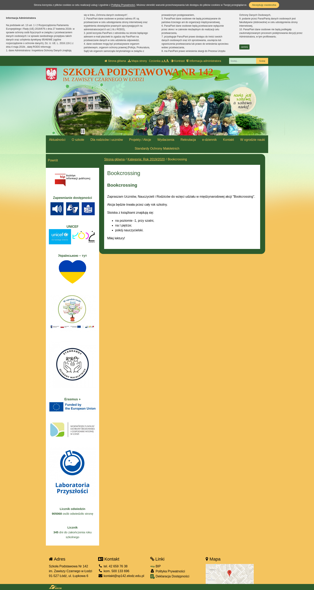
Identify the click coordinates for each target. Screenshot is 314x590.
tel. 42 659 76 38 (113, 566)
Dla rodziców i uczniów (107, 139)
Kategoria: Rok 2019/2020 (146, 159)
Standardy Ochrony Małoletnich (157, 148)
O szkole (78, 139)
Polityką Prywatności (123, 4)
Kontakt (228, 139)
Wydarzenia (165, 139)
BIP (155, 566)
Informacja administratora (204, 60)
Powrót (53, 160)
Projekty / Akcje (140, 139)
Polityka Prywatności (167, 571)
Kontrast (178, 60)
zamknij (244, 47)
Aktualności (57, 139)
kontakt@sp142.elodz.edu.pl (121, 576)
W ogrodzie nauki (252, 139)
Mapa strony (137, 60)
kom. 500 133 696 (113, 571)
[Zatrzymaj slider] (83, 131)
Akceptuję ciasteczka (264, 4)
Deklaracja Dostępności (169, 576)
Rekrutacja (188, 139)
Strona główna (115, 60)
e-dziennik (209, 139)
